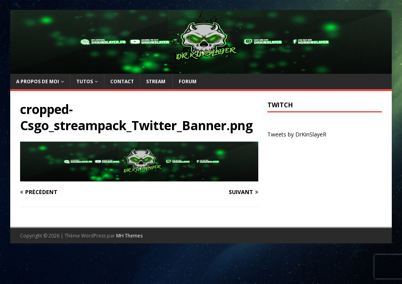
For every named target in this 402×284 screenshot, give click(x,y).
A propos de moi (37, 81)
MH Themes (129, 235)
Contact (122, 81)
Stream (156, 81)
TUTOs (84, 81)
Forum (187, 81)
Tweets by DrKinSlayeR (296, 134)
